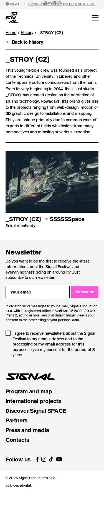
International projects (33, 401)
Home (11, 32)
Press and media (27, 430)
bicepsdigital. (21, 485)
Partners (16, 420)
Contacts (17, 439)
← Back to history (24, 42)
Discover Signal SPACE (36, 410)
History (27, 32)
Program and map (29, 391)
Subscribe (84, 291)
